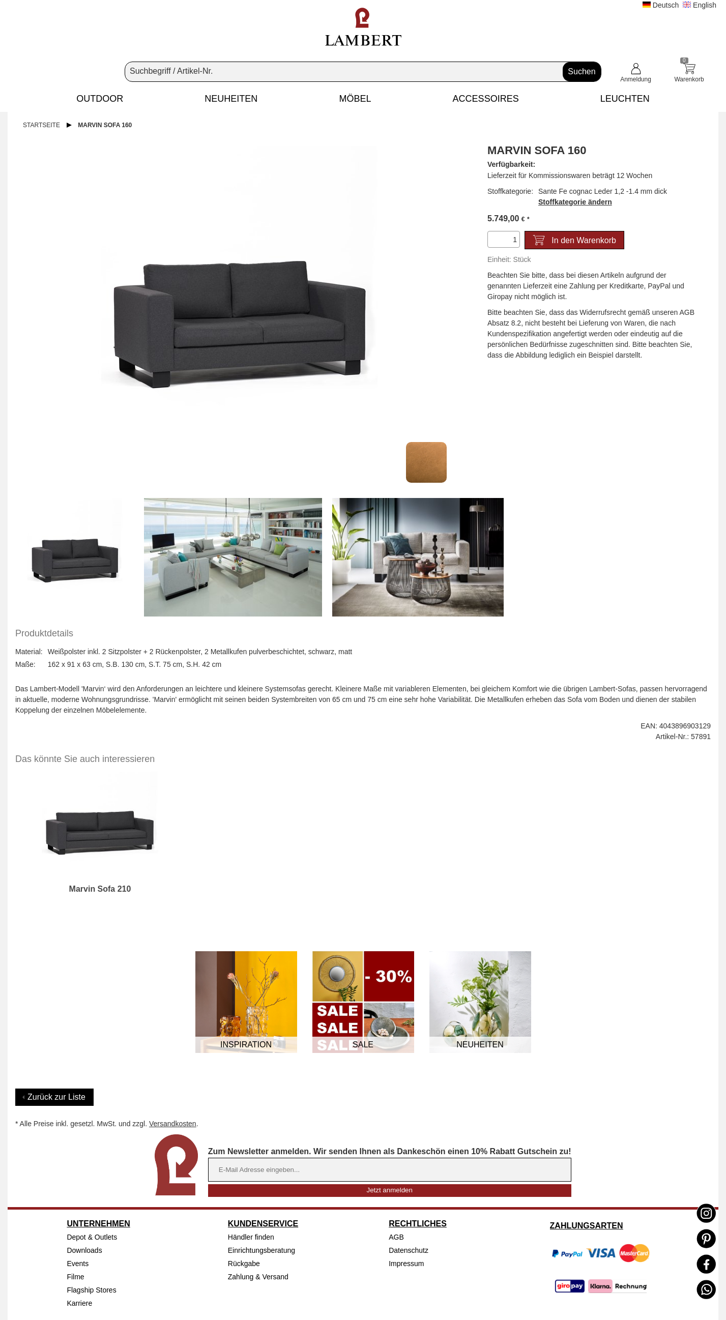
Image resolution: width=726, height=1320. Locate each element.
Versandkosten (172, 1124)
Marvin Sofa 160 (105, 125)
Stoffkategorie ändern (575, 202)
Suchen (581, 71)
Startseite (41, 125)
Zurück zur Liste (56, 1097)
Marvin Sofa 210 (100, 889)
